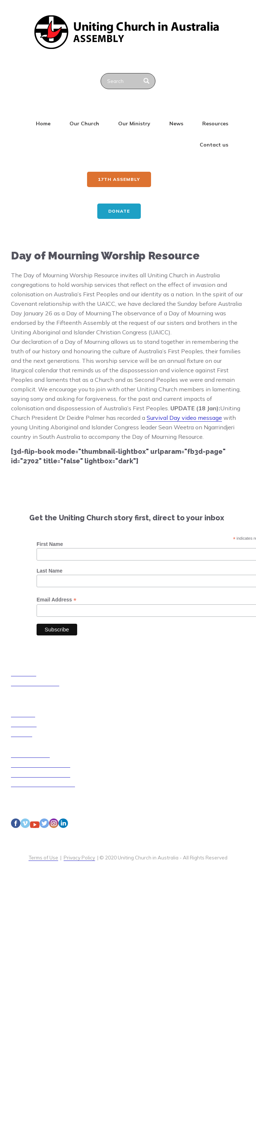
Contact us (214, 144)
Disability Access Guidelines (43, 784)
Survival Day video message (184, 417)
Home (43, 123)
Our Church (84, 123)
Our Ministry (134, 123)
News (176, 123)
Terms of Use (43, 858)
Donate (119, 211)
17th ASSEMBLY (119, 179)
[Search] (147, 81)
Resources (215, 123)
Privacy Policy (79, 858)
